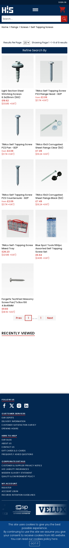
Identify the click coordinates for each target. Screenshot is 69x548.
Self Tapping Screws (42, 27)
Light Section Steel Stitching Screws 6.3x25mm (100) (13, 94)
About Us (7, 443)
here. (55, 539)
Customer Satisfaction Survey (19, 425)
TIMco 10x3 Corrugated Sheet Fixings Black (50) (49, 196)
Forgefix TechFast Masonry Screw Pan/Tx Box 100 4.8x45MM (17, 302)
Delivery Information (13, 421)
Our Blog (7, 440)
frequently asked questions (17, 454)
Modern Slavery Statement (17, 473)
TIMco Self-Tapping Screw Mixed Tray (17, 247)
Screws (24, 27)
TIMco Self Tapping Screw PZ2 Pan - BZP (17, 146)
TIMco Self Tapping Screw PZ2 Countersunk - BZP (17, 196)
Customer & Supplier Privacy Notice (22, 465)
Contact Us (8, 447)
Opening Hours (10, 428)
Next (50, 318)
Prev (19, 318)
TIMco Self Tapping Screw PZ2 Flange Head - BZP (50, 92)
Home (5, 27)
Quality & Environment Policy (18, 476)
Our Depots (8, 417)
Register (6, 487)
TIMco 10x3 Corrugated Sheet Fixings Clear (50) (49, 146)
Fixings (14, 27)
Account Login (10, 491)
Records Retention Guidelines (18, 495)
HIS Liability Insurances (15, 469)
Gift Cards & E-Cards (14, 450)
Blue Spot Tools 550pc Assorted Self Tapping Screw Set (48, 248)
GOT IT (35, 543)
